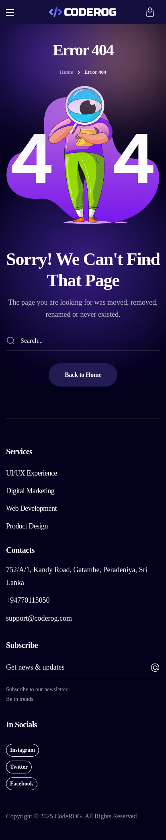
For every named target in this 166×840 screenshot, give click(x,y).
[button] (150, 12)
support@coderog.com (39, 618)
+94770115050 (27, 600)
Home (66, 72)
